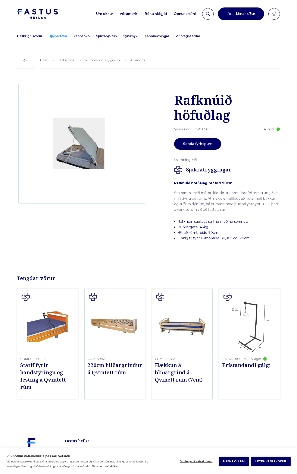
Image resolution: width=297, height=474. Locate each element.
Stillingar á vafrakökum (196, 461)
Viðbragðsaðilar (188, 36)
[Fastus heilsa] (31, 436)
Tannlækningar (157, 36)
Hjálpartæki (58, 36)
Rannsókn (82, 36)
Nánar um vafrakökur (105, 466)
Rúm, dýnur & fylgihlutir (102, 60)
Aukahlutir (137, 60)
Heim (44, 60)
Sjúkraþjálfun (106, 36)
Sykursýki (130, 36)
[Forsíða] (37, 14)
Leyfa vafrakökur (270, 461)
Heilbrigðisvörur (29, 36)
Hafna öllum (234, 461)
